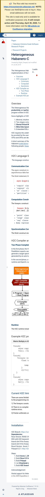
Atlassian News (32, 488)
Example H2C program (24, 96)
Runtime (24, 93)
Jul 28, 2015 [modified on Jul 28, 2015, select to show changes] (17, 65)
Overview (19, 76)
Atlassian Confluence (26, 485)
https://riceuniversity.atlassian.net (19, 7)
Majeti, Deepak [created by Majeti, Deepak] (23, 62)
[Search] (6, 35)
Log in (40, 35)
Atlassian (25, 493)
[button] (3, 490)
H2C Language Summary (25, 79)
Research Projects (20, 50)
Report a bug (20, 488)
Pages (13, 40)
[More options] (39, 40)
